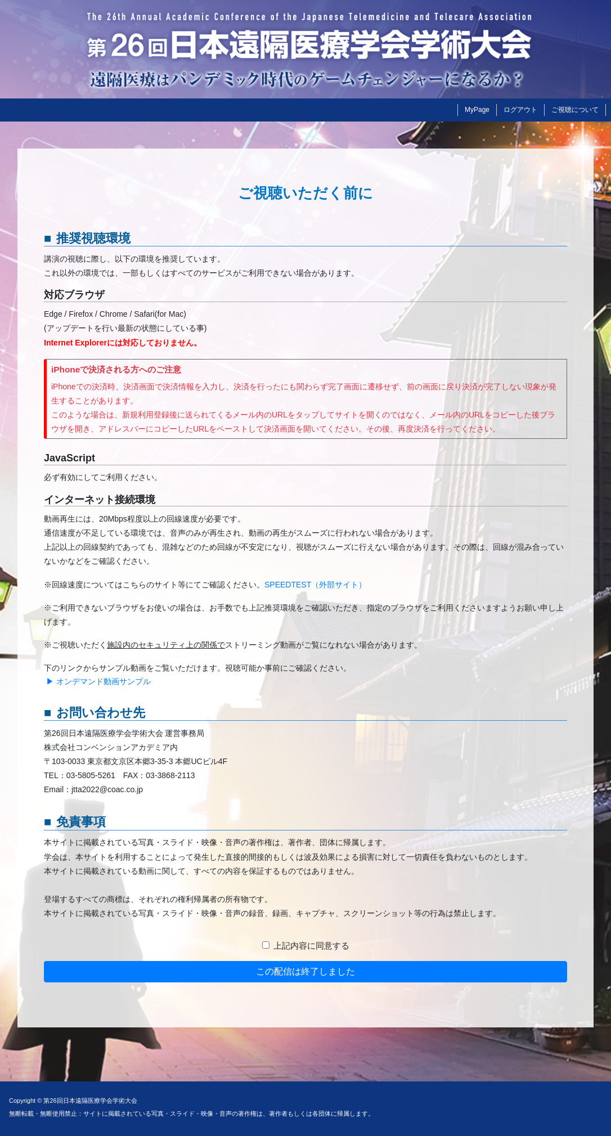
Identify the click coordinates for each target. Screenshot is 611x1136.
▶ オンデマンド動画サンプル (97, 681)
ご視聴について (575, 110)
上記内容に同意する (311, 945)
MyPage (477, 110)
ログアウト (520, 110)
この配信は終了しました (305, 971)
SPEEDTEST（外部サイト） (315, 584)
